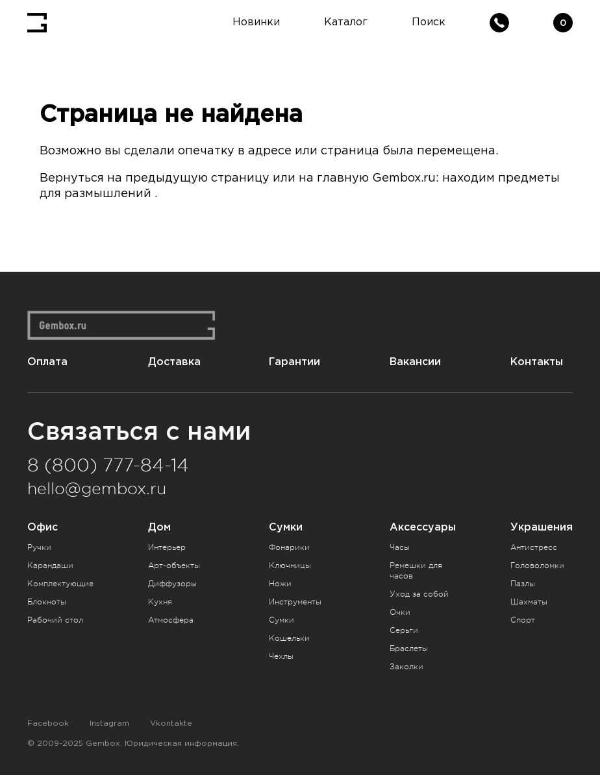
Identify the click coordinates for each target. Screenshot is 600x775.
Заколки (406, 666)
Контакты (536, 361)
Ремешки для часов (416, 570)
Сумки (286, 526)
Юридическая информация (181, 743)
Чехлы (281, 656)
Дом (159, 526)
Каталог (346, 22)
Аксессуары (423, 526)
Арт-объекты (174, 565)
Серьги (404, 630)
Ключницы (290, 565)
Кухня (160, 601)
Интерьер (167, 547)
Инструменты (295, 601)
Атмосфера (171, 620)
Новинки (256, 22)
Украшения (541, 526)
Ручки (39, 547)
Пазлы (522, 583)
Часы (400, 547)
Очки (400, 612)
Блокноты (46, 601)
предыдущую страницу (197, 178)
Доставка (174, 361)
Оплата (47, 361)
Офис (42, 526)
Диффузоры (172, 583)
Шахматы (528, 601)
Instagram (109, 723)
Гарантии (294, 361)
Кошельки (289, 638)
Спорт (522, 620)
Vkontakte (171, 723)
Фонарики (289, 547)
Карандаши (50, 565)
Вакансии (415, 361)
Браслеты (409, 648)
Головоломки (537, 565)
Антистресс (533, 547)
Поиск (428, 22)
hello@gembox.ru (96, 489)
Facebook (48, 723)
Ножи (280, 583)
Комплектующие (60, 583)
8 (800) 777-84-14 (108, 465)
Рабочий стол (55, 620)
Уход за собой (419, 594)
